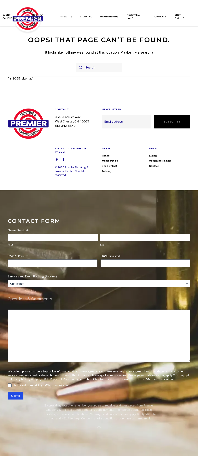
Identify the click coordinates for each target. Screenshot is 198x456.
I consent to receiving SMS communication (41, 385)
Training (86, 16)
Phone (18, 256)
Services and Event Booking (32, 276)
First (10, 244)
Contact (160, 16)
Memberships (109, 16)
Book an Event (38, 17)
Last (102, 244)
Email (110, 256)
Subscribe (172, 121)
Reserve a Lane (133, 17)
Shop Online (179, 17)
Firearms (66, 16)
